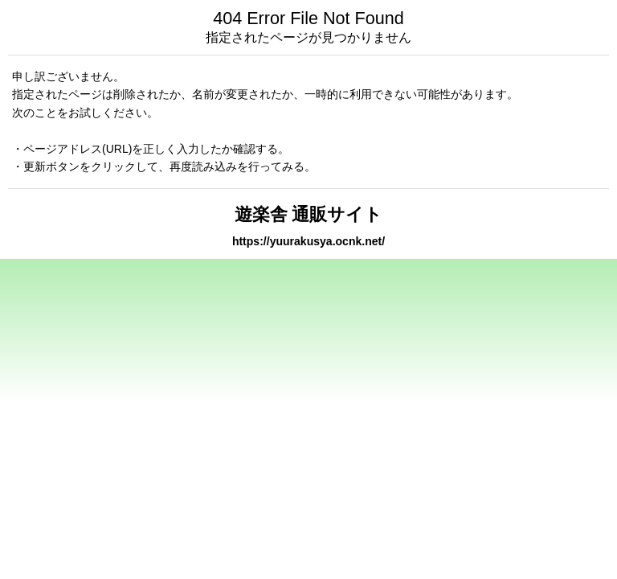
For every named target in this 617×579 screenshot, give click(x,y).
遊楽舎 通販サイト (309, 214)
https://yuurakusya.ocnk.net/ (308, 241)
